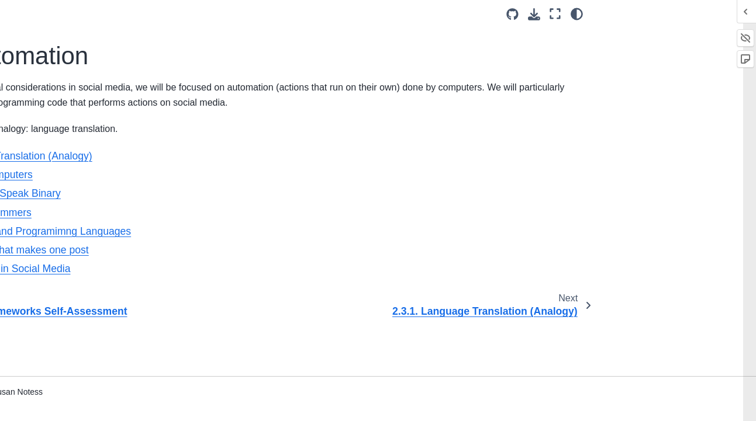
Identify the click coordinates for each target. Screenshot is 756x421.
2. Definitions (41, 58)
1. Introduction (41, 40)
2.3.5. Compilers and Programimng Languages (81, 241)
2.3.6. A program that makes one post (86, 274)
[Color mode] (577, 14)
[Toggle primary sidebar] (171, 13)
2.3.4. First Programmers (80, 216)
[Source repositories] (512, 14)
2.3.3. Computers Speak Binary (79, 191)
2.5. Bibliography (56, 350)
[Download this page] (534, 14)
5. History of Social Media (63, 406)
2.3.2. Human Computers (81, 165)
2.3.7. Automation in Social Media (83, 306)
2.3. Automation (56, 114)
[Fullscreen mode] (555, 14)
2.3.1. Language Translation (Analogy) (86, 140)
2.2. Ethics (44, 95)
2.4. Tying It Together (64, 332)
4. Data (28, 387)
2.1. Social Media (57, 77)
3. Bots (28, 369)
